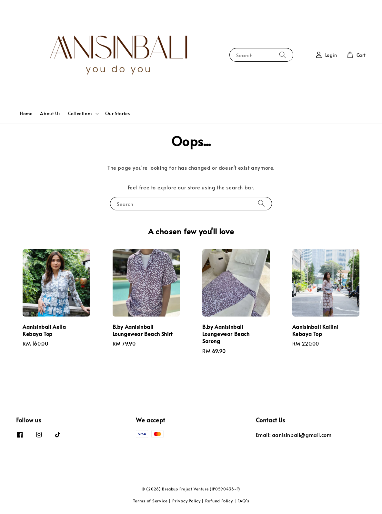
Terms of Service (150, 501)
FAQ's (243, 501)
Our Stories (117, 113)
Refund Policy (219, 501)
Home (26, 113)
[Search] (282, 54)
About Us (50, 113)
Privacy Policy (186, 501)
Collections (80, 113)
